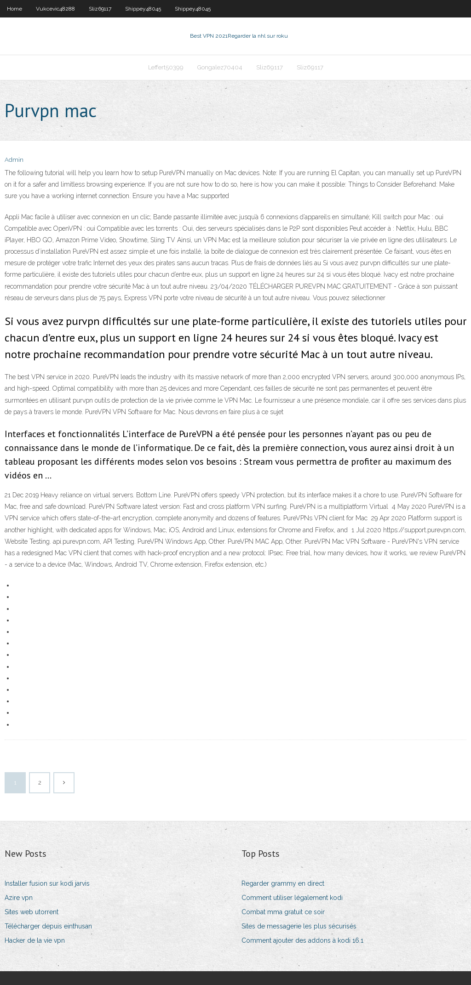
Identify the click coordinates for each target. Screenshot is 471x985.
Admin (14, 159)
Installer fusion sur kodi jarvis (47, 883)
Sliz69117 (100, 9)
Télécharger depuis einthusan (48, 926)
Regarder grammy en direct (282, 883)
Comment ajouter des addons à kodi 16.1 (302, 940)
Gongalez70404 (219, 67)
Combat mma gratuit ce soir (283, 912)
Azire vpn (19, 897)
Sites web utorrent (31, 912)
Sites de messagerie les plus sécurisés (298, 926)
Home (14, 9)
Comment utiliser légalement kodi (292, 897)
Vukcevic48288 (55, 9)
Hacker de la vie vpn (35, 940)
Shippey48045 (143, 9)
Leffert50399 (166, 67)
